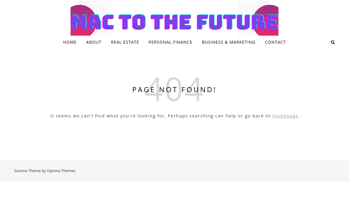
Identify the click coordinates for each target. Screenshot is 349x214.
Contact (275, 42)
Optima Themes (61, 170)
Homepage (285, 116)
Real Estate (125, 42)
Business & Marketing (229, 42)
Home (70, 42)
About (93, 42)
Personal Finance (170, 42)
